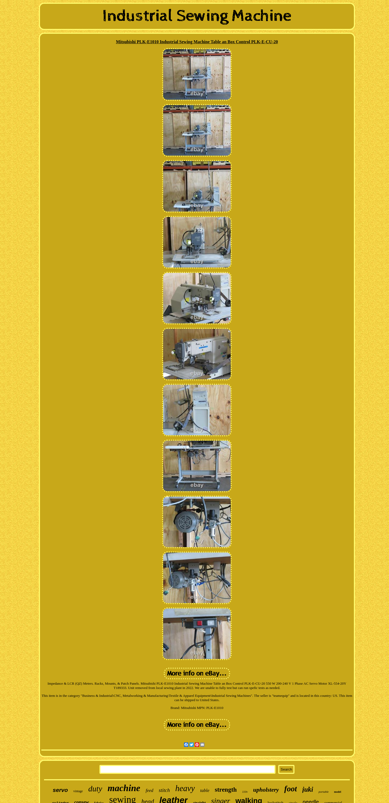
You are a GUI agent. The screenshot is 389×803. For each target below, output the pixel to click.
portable (323, 791)
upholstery (266, 789)
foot (290, 788)
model (337, 791)
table (204, 790)
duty (95, 788)
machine (124, 788)
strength (226, 789)
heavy (185, 788)
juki (307, 789)
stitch (164, 790)
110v (245, 791)
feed (149, 790)
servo (60, 790)
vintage (78, 791)
